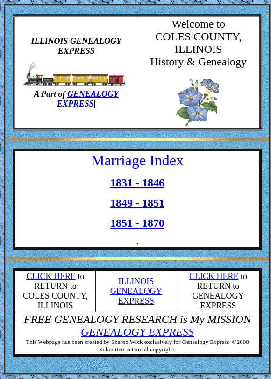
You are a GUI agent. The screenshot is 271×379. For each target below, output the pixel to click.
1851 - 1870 (137, 223)
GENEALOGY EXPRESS (88, 98)
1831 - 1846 (137, 183)
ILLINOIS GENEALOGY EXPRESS (136, 291)
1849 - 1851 (137, 203)
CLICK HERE (51, 276)
